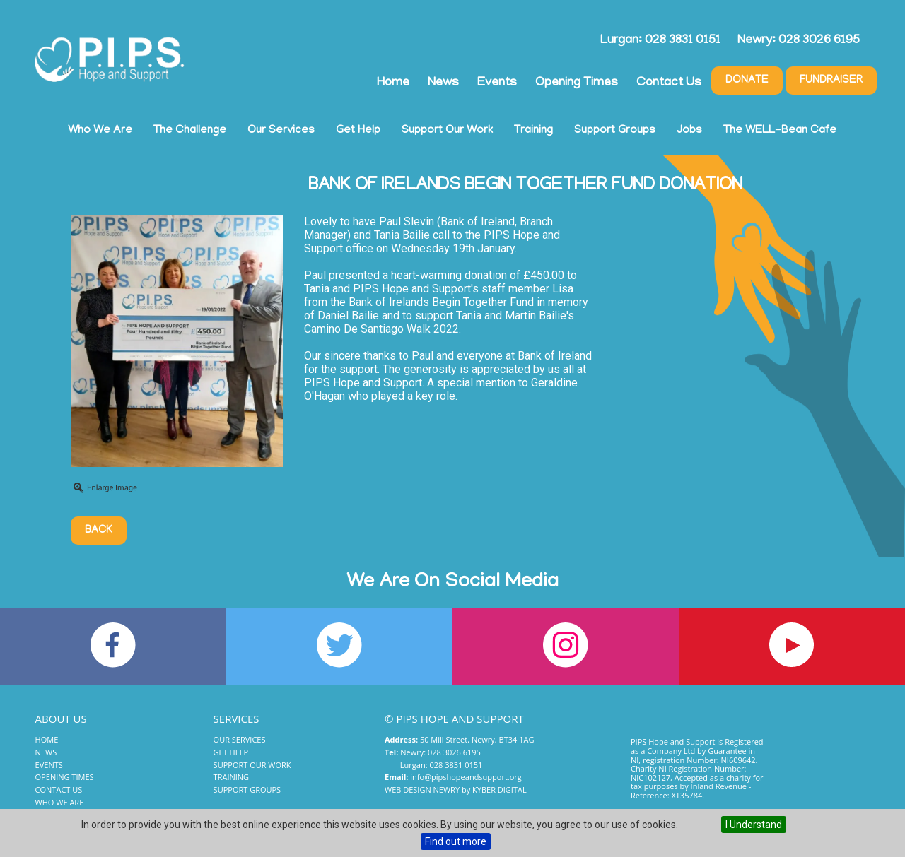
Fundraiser (831, 80)
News (443, 83)
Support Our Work (447, 130)
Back (98, 530)
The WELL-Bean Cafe (779, 130)
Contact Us (668, 83)
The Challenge (189, 130)
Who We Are (100, 130)
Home (393, 83)
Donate (747, 80)
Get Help (358, 130)
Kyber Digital (499, 789)
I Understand (753, 824)
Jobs (689, 130)
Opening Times (576, 83)
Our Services (281, 130)
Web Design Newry (422, 789)
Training (533, 130)
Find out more (455, 841)
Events (497, 83)
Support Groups (614, 130)
